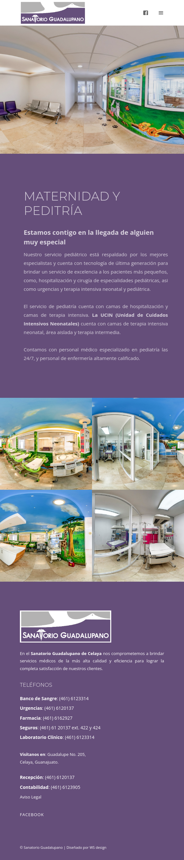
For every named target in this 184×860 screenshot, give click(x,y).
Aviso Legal (30, 797)
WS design (97, 847)
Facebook (32, 814)
